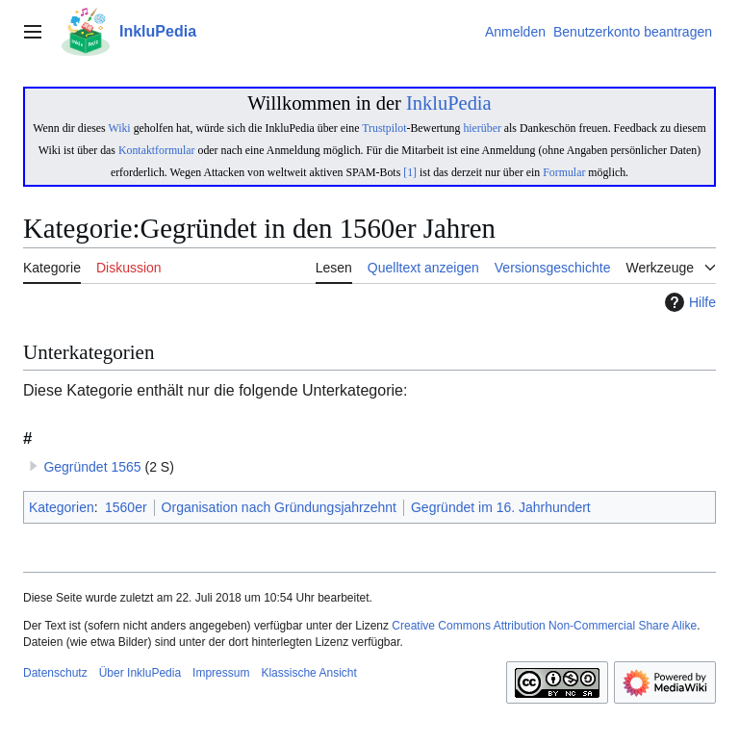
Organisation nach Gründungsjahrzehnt (279, 507)
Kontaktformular (156, 150)
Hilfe (688, 302)
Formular (564, 172)
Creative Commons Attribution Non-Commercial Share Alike (544, 625)
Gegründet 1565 (91, 467)
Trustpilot (384, 128)
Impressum (220, 673)
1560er (126, 507)
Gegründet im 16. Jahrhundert (501, 507)
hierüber (481, 128)
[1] (410, 172)
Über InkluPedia (140, 673)
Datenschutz (55, 673)
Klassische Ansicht (308, 673)
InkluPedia (449, 103)
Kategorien (61, 507)
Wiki (119, 128)
